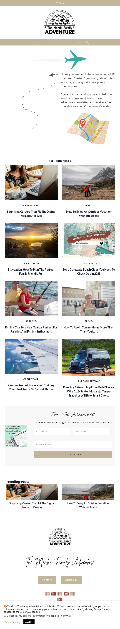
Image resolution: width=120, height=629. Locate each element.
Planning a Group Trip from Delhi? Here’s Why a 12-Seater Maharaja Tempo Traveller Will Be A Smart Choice (89, 391)
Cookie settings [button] (13, 622)
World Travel (88, 263)
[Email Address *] (73, 444)
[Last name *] (91, 431)
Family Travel (31, 263)
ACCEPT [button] (29, 621)
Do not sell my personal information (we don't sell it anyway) (39, 615)
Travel (89, 205)
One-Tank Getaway (89, 381)
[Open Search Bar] (87, 42)
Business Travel (31, 205)
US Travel (31, 321)
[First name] (52, 431)
